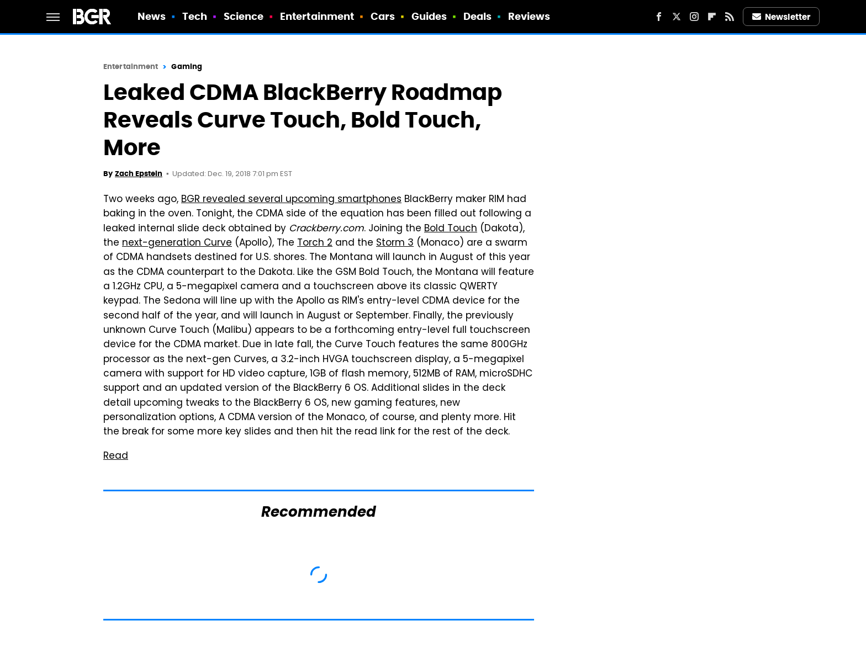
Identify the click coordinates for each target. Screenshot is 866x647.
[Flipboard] (711, 16)
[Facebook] (658, 16)
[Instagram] (694, 16)
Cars (383, 16)
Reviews (529, 16)
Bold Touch (450, 229)
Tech (194, 16)
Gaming (186, 66)
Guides (429, 16)
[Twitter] (676, 16)
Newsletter (781, 17)
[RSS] (729, 16)
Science (244, 16)
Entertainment (317, 16)
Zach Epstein (138, 173)
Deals (477, 16)
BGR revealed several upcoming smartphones (291, 200)
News (152, 16)
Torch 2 (314, 243)
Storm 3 (395, 243)
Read (115, 456)
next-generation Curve (177, 243)
